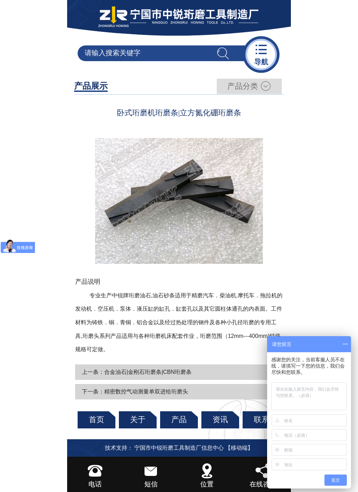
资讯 (220, 419)
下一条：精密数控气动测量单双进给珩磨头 (135, 392)
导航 (261, 54)
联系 (261, 419)
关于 (137, 419)
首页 (96, 419)
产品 (179, 419)
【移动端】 (239, 448)
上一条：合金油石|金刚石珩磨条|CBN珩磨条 (137, 372)
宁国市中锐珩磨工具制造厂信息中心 (179, 448)
